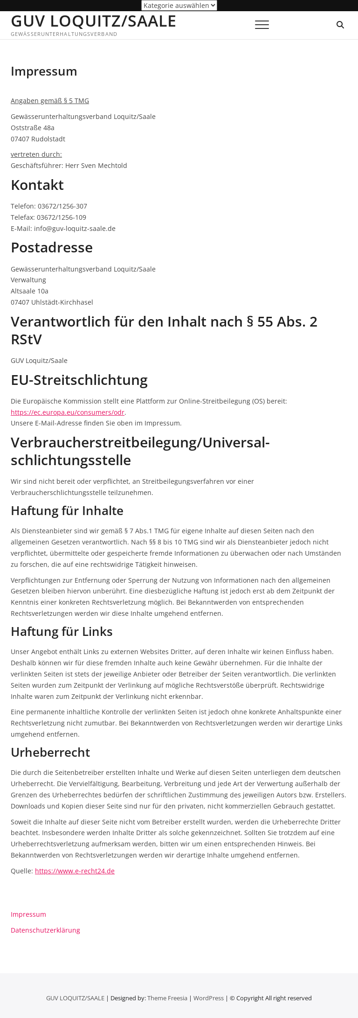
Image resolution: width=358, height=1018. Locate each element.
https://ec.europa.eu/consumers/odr (67, 412)
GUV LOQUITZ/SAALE (94, 20)
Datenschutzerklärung (45, 930)
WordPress (208, 998)
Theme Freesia (167, 998)
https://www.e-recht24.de (75, 870)
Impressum (28, 914)
